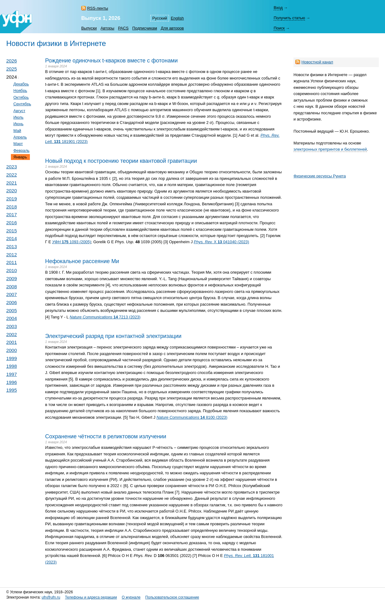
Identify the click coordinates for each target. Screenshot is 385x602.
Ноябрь (20, 90)
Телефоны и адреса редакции (91, 597)
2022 (11, 174)
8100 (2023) (192, 417)
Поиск (279, 28)
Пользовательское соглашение (172, 597)
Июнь (18, 123)
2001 (11, 342)
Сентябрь (22, 104)
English (177, 18)
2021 (11, 182)
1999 (11, 358)
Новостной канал (317, 62)
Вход (278, 7)
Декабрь (21, 84)
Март (18, 143)
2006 (11, 302)
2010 (11, 270)
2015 (11, 230)
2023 (11, 166)
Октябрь (21, 97)
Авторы (107, 28)
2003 (11, 326)
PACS (123, 28)
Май (17, 130)
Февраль (21, 150)
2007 (11, 294)
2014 (11, 238)
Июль (18, 117)
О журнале (131, 597)
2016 (11, 222)
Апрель (20, 137)
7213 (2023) (105, 317)
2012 (11, 254)
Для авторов (172, 28)
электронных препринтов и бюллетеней (330, 149)
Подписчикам (144, 28)
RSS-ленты (97, 8)
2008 (11, 286)
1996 (11, 382)
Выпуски (89, 28)
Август (19, 110)
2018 (11, 206)
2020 (11, 190)
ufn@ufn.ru (51, 597)
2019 (11, 198)
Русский (159, 18)
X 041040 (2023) (221, 241)
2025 (11, 68)
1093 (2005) (71, 241)
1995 (11, 390)
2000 (11, 350)
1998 (11, 366)
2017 (11, 214)
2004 (11, 318)
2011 (11, 262)
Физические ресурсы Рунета (319, 176)
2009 (11, 278)
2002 (11, 334)
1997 (11, 374)
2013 (11, 246)
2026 (11, 60)
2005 (11, 310)
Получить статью (289, 18)
